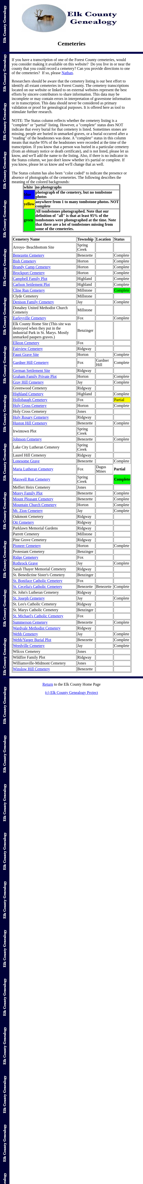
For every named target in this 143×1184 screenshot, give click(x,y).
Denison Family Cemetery (33, 302)
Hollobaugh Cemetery (30, 400)
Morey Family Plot (28, 493)
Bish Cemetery (24, 261)
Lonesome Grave (26, 461)
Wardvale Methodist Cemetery (37, 628)
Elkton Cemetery (26, 343)
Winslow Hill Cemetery (31, 669)
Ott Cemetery (23, 522)
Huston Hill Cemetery (30, 423)
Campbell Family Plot (30, 279)
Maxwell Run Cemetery (31, 479)
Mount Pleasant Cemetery (33, 499)
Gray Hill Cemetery (28, 382)
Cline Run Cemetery (29, 290)
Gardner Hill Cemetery (31, 362)
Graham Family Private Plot (35, 376)
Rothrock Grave (25, 563)
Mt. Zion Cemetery (28, 511)
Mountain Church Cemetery (35, 505)
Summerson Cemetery (30, 622)
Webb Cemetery (25, 634)
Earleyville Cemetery (29, 318)
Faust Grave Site (26, 354)
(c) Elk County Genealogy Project (71, 693)
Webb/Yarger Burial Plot (32, 640)
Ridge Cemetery (25, 557)
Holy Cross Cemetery (30, 406)
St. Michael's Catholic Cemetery (38, 616)
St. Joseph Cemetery (29, 598)
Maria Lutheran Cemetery (33, 469)
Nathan (67, 73)
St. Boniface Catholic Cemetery (38, 581)
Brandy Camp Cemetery (32, 267)
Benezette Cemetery (28, 255)
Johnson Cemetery (27, 439)
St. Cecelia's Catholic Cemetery (37, 586)
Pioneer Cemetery (27, 546)
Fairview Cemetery (28, 349)
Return (47, 684)
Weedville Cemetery (29, 646)
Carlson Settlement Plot (31, 284)
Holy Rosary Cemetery (31, 417)
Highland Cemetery (28, 394)
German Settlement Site (31, 370)
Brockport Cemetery (29, 273)
